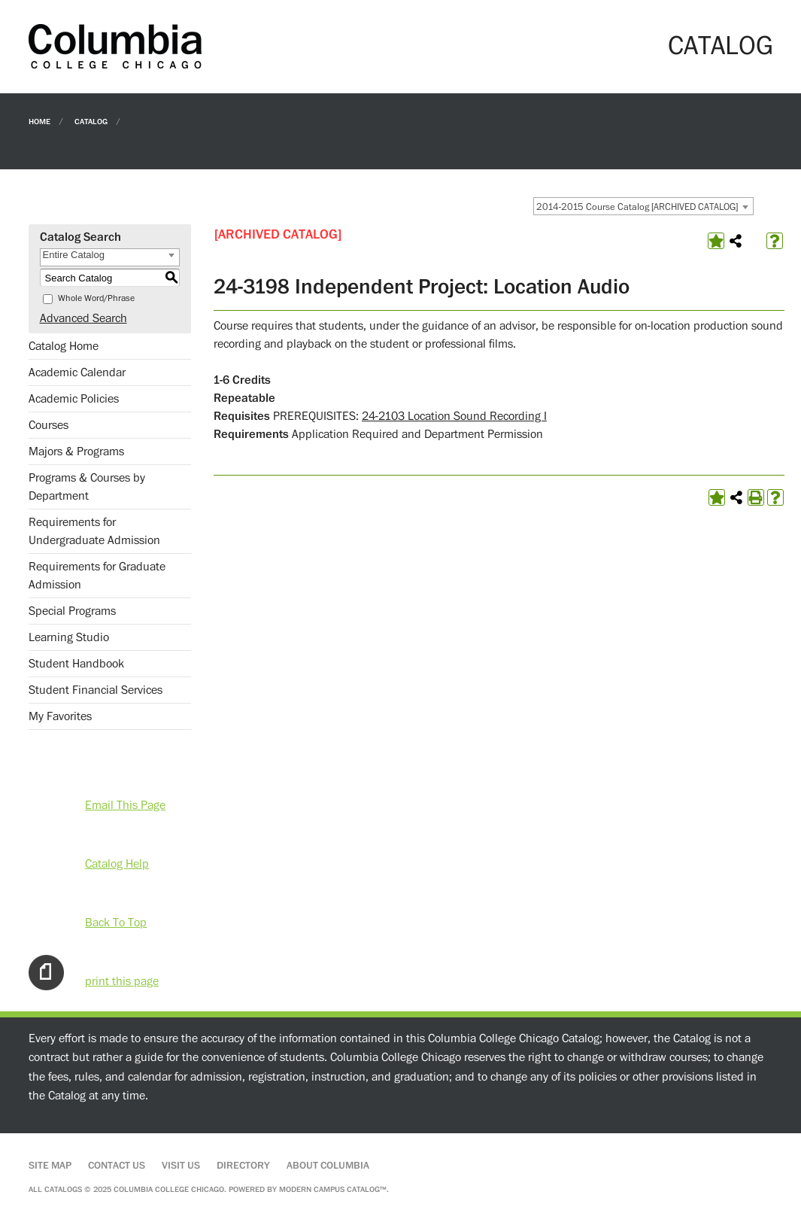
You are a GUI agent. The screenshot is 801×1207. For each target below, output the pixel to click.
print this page (122, 981)
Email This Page (125, 805)
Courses (48, 425)
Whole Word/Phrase (96, 298)
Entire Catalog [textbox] (74, 254)
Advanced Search (83, 318)
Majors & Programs (76, 451)
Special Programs (72, 611)
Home (39, 121)
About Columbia (328, 1165)
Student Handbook (76, 663)
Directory (243, 1165)
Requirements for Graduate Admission (97, 575)
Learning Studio (69, 637)
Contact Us (116, 1165)
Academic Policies (74, 398)
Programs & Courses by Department (87, 486)
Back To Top (116, 922)
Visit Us (181, 1165)
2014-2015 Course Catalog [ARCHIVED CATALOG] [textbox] (637, 207)
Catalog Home (64, 346)
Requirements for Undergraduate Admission (94, 531)
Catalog (91, 121)
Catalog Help (117, 863)
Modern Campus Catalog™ (333, 1189)
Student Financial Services (95, 690)
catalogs (63, 1189)
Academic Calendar (77, 372)
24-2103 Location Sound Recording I (454, 416)
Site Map (50, 1165)
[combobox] (643, 206)
